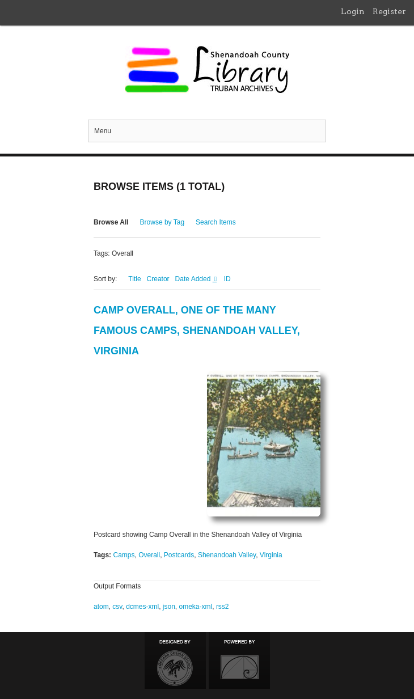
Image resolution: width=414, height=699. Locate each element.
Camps (123, 555)
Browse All (111, 222)
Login (353, 11)
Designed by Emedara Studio (175, 660)
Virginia (271, 555)
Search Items (216, 222)
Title (134, 279)
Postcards (179, 555)
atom (101, 607)
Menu (102, 131)
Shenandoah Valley (227, 555)
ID (227, 279)
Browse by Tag (162, 222)
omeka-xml (196, 607)
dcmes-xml (142, 607)
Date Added (194, 279)
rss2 (222, 607)
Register (389, 11)
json (169, 607)
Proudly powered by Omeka (239, 660)
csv (117, 607)
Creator (158, 279)
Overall (149, 555)
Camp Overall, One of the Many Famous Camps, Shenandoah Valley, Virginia (197, 330)
